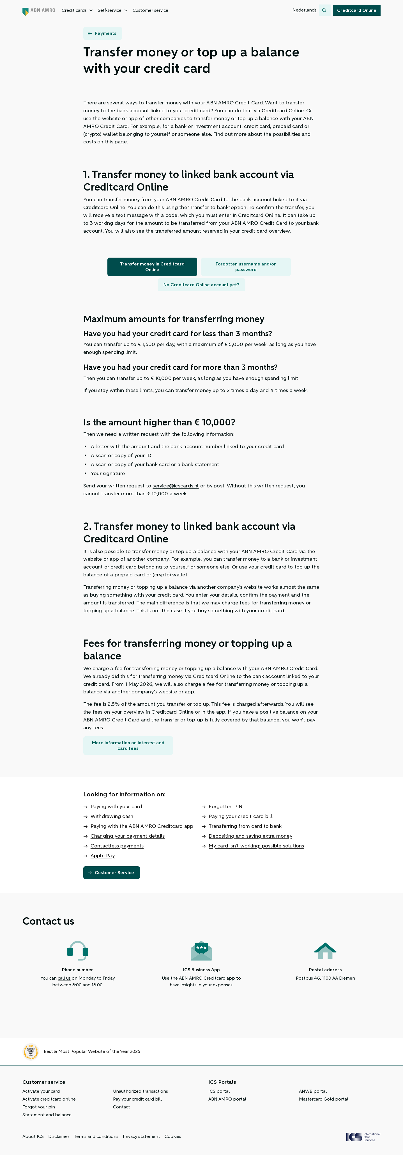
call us (64, 978)
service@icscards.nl (176, 485)
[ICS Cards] (363, 1137)
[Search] (325, 10)
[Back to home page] (38, 10)
